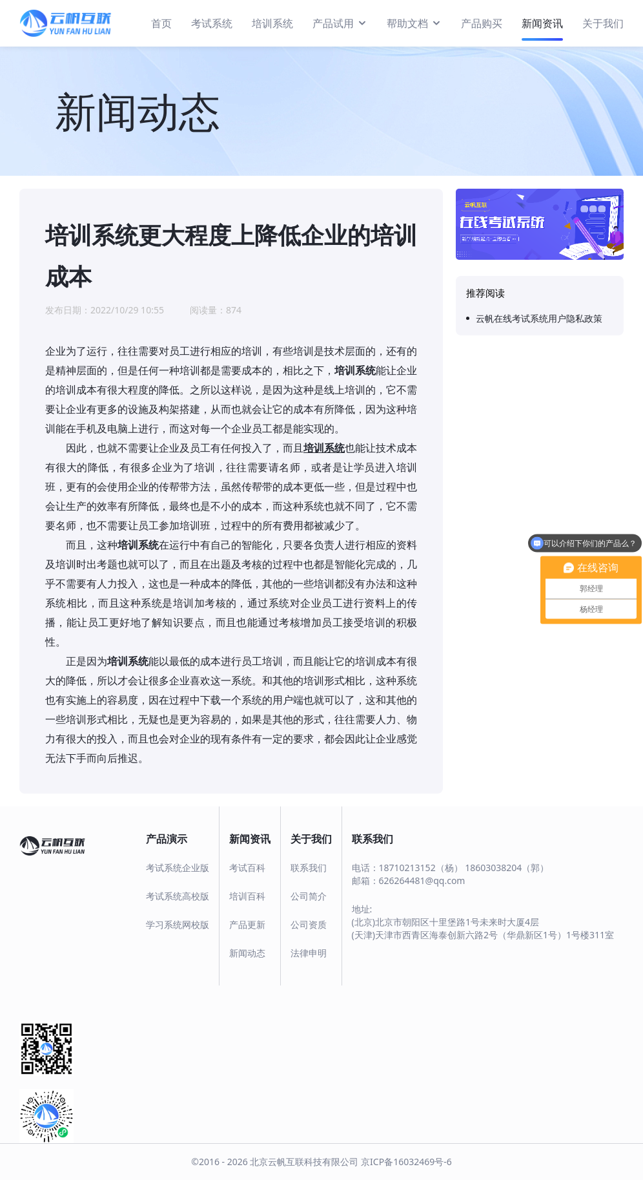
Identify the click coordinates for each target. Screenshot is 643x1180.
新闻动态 (247, 953)
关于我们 (603, 23)
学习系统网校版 (177, 924)
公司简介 (309, 896)
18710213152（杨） (421, 867)
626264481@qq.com (422, 880)
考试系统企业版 (177, 867)
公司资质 (309, 924)
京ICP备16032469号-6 (406, 1161)
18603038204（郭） (507, 867)
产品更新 (247, 924)
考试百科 (247, 867)
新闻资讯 (542, 23)
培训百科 (247, 896)
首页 (161, 23)
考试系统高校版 (177, 896)
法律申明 (309, 953)
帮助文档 (414, 22)
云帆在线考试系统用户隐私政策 (539, 318)
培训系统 (272, 23)
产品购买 (481, 23)
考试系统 (211, 23)
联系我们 (309, 867)
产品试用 (339, 22)
